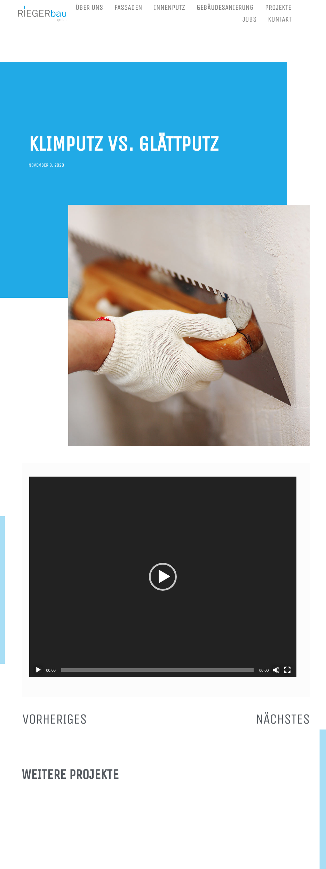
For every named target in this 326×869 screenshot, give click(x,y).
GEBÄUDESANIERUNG (225, 7)
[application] (162, 577)
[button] (163, 577)
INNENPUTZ (169, 7)
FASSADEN (128, 7)
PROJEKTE (278, 7)
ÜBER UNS (89, 7)
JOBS (249, 19)
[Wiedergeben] (38, 670)
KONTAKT (280, 19)
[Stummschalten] (276, 670)
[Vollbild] (287, 670)
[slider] (157, 670)
